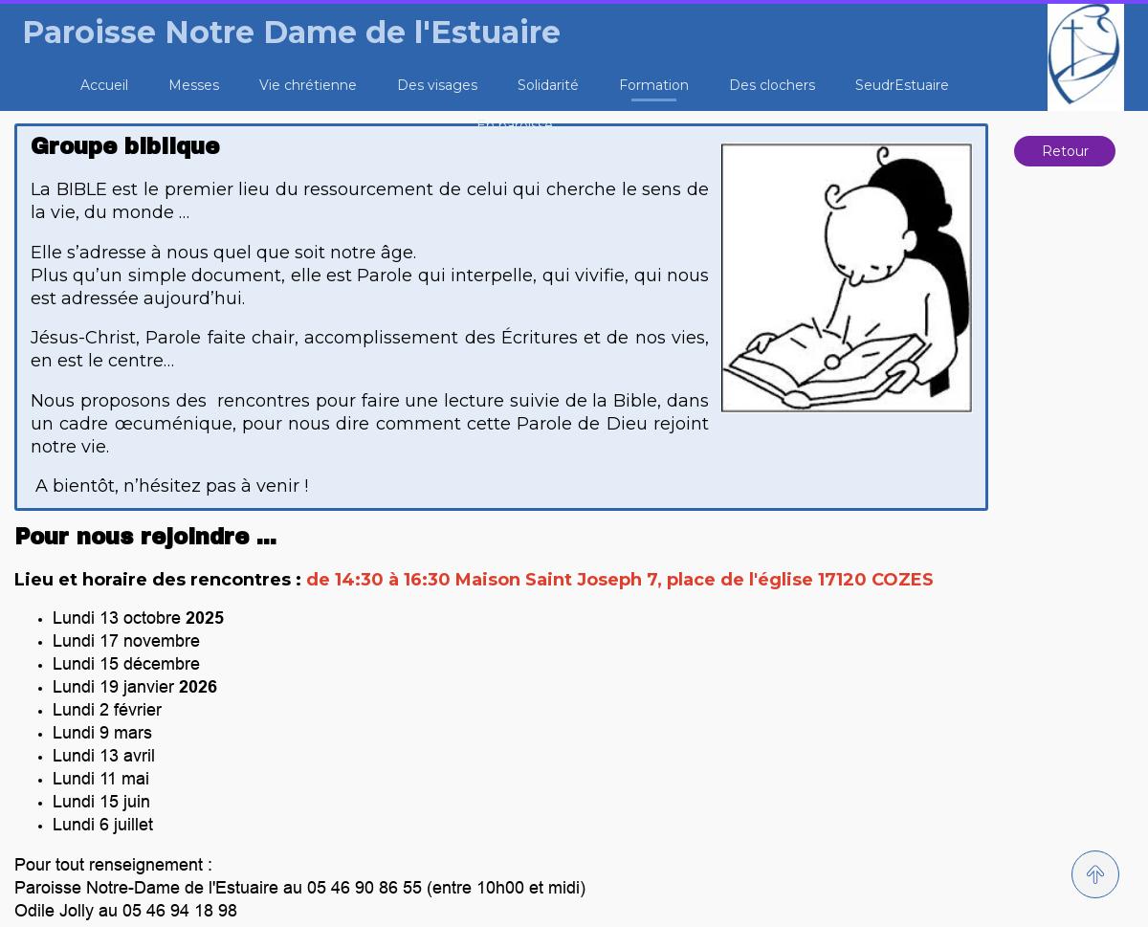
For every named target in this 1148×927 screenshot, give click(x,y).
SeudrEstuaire (902, 85)
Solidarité (548, 85)
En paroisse (514, 125)
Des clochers (772, 85)
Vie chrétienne (308, 85)
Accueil (104, 85)
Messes (193, 85)
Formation (654, 85)
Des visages (437, 85)
